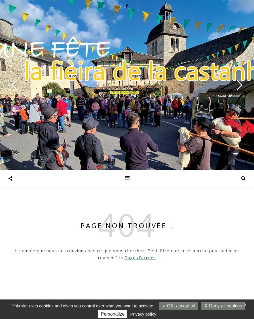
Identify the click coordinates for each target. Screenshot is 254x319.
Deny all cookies (223, 305)
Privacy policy (143, 314)
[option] (127, 85)
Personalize (113, 314)
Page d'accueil (140, 257)
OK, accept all (178, 305)
